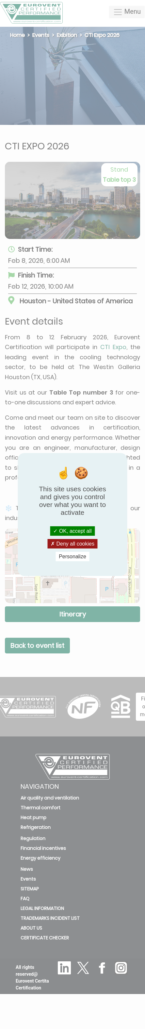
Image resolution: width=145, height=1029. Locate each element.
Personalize (72, 556)
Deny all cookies (72, 544)
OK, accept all (72, 530)
